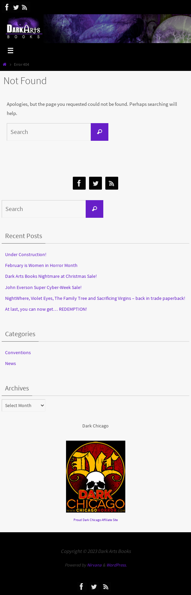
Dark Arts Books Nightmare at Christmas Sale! (51, 276)
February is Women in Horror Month (41, 265)
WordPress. (116, 565)
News (10, 363)
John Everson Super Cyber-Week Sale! (43, 287)
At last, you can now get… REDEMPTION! (46, 309)
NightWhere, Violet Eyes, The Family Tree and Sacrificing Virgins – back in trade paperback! (95, 298)
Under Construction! (25, 254)
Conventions (18, 352)
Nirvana (94, 565)
